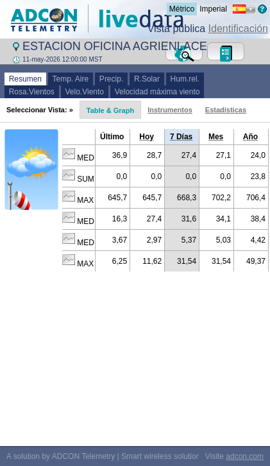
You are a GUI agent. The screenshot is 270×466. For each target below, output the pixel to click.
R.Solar (147, 78)
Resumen (25, 78)
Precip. (111, 78)
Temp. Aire (70, 78)
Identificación (238, 28)
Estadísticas (225, 110)
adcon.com (245, 456)
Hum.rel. (185, 78)
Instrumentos (170, 110)
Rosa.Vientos (31, 91)
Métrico (181, 8)
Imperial (213, 8)
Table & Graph (110, 110)
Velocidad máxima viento (157, 91)
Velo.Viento (84, 91)
